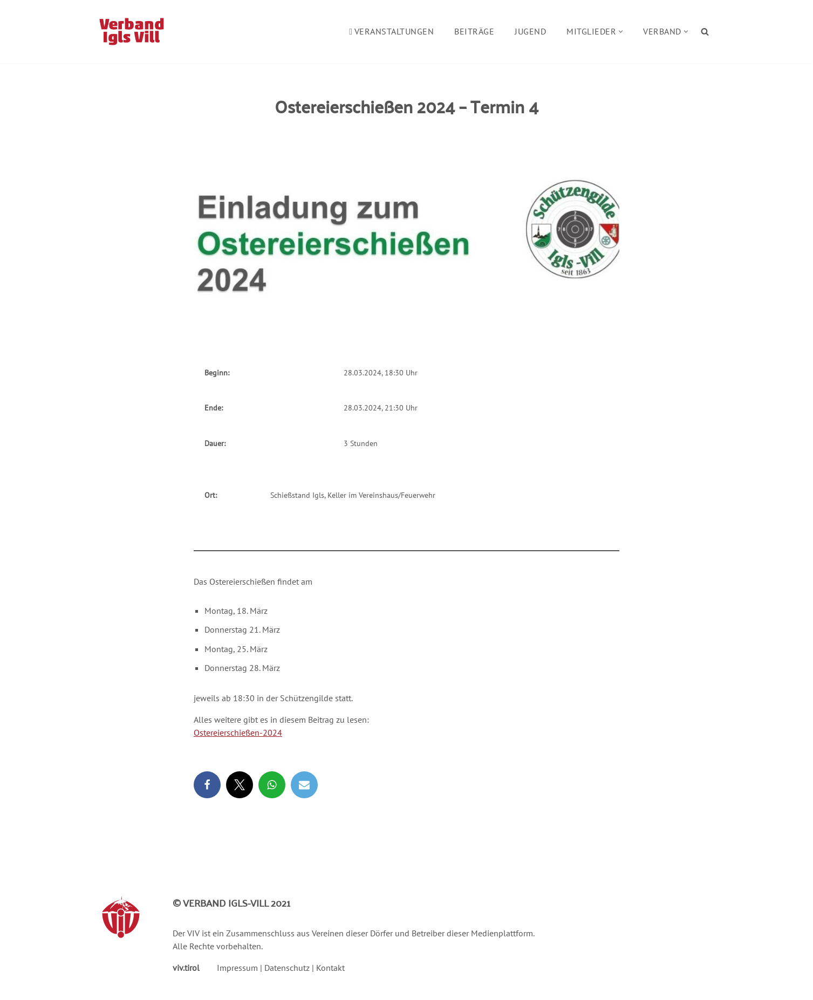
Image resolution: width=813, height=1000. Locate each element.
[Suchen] (705, 32)
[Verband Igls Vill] (131, 31)
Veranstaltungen (391, 31)
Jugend (530, 31)
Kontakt (330, 967)
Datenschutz (287, 967)
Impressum (237, 967)
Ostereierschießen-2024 (238, 732)
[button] (621, 31)
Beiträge (474, 31)
